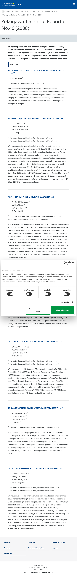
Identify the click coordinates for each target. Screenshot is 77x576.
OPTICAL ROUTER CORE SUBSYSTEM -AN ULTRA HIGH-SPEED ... (35, 468)
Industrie (7, 543)
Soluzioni (31, 543)
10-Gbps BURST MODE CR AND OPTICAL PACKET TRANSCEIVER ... (35, 408)
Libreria (7, 548)
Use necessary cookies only (38, 310)
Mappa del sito (38, 570)
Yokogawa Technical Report (51, 11)
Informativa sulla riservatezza (38, 567)
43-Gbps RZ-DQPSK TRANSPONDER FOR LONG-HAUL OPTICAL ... (35, 118)
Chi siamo (15, 11)
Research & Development (30, 11)
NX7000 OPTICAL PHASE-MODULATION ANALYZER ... (31, 197)
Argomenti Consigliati (36, 548)
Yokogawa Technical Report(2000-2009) (17, 15)
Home (8, 11)
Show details (65, 302)
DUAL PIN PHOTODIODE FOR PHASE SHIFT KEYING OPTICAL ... (35, 342)
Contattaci (8, 553)
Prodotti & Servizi (58, 543)
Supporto (55, 548)
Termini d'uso (38, 565)
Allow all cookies (62, 310)
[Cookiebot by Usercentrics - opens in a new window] (65, 263)
